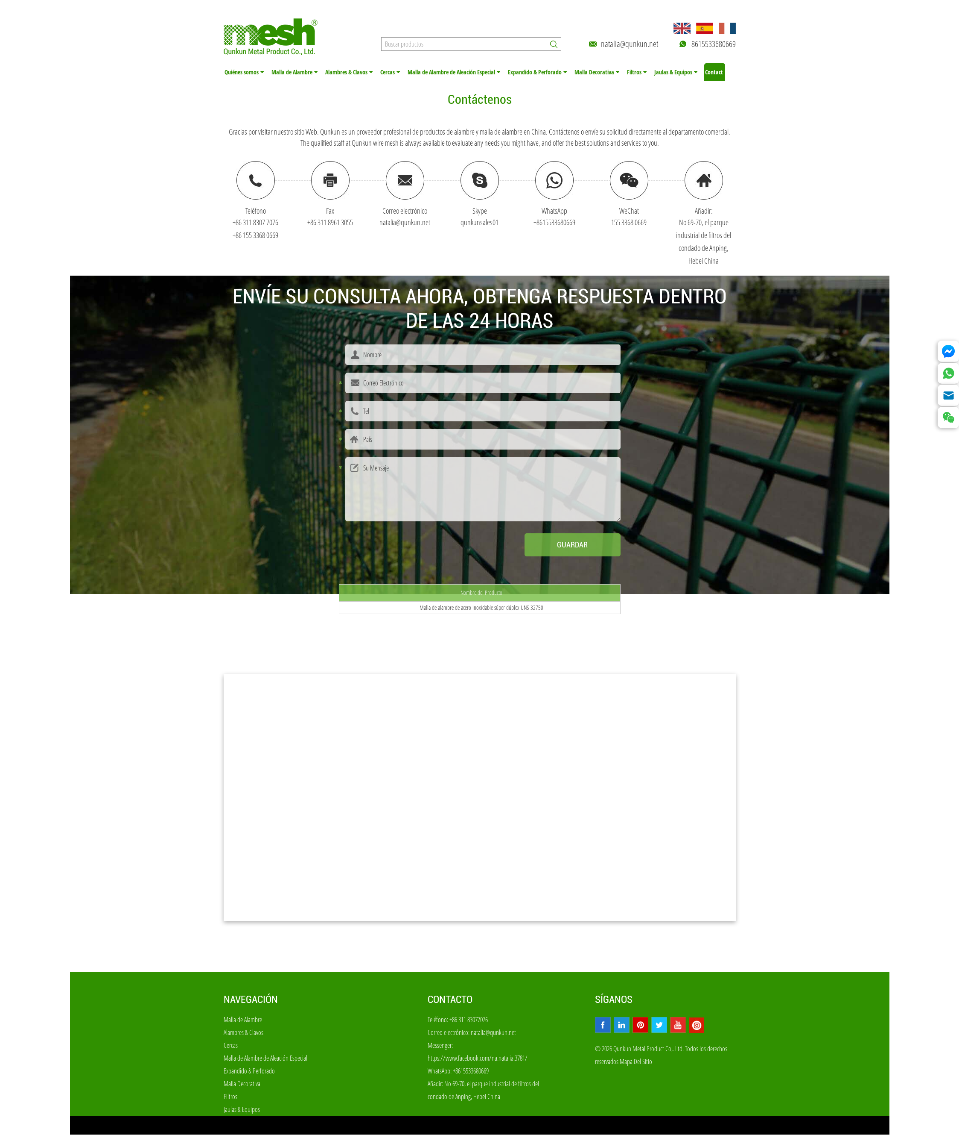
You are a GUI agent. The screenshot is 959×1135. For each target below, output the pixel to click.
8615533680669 (713, 44)
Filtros (634, 72)
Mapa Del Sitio (636, 1062)
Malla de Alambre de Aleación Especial (451, 72)
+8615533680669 (554, 223)
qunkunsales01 (479, 223)
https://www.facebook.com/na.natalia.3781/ (478, 1058)
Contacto (450, 1000)
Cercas (387, 72)
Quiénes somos (241, 72)
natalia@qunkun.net (629, 44)
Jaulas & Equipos (673, 72)
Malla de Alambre (291, 72)
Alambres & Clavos (346, 72)
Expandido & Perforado (535, 72)
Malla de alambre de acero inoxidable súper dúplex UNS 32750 (481, 608)
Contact (714, 72)
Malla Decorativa (594, 72)
